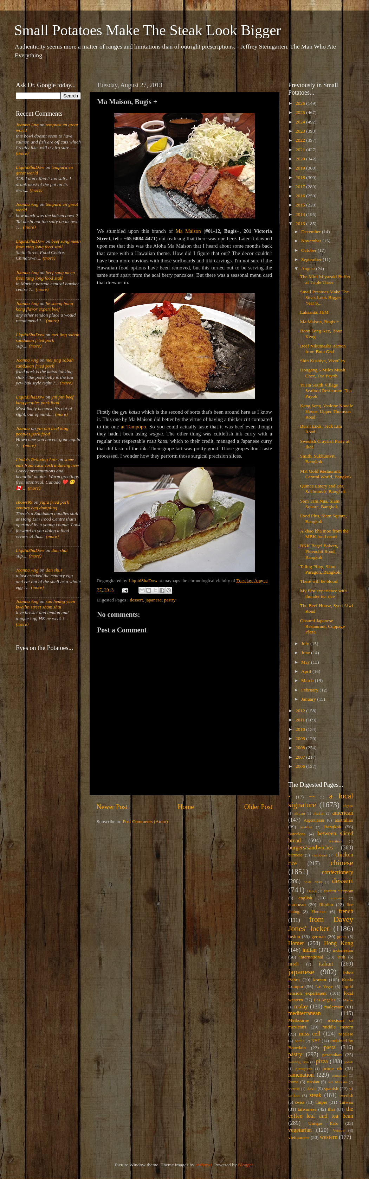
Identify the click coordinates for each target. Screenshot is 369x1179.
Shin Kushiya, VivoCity (322, 360)
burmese (295, 855)
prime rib (332, 1068)
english (305, 897)
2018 (301, 177)
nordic (299, 1041)
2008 (301, 747)
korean (319, 979)
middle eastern (338, 1027)
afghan (348, 806)
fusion (294, 936)
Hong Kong (338, 943)
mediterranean (304, 1013)
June (306, 652)
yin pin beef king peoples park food (44, 399)
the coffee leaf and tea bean (320, 1112)
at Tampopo (133, 426)
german (318, 936)
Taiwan (346, 1102)
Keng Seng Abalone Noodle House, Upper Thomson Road (326, 411)
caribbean (319, 855)
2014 (301, 214)
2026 (301, 103)
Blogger (245, 1164)
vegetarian (300, 1130)
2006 (301, 766)
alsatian (318, 813)
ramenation (301, 1075)
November (311, 240)
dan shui (59, 550)
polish (348, 1062)
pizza (322, 1061)
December (311, 231)
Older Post (258, 806)
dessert (136, 600)
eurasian (337, 898)
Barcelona (296, 833)
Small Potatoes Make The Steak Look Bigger (147, 30)
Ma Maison (188, 231)
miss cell (309, 1034)
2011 (301, 719)
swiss (299, 1102)
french (346, 911)
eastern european (338, 890)
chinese (341, 863)
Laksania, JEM (314, 312)
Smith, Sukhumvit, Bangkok (318, 458)
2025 (301, 112)
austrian (306, 827)
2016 (301, 195)
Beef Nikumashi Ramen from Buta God (323, 348)
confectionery (337, 872)
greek (342, 936)
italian (326, 964)
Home (186, 806)
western (328, 1137)
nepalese (345, 1034)
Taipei (322, 1102)
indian (309, 950)
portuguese (304, 1068)
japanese (153, 600)
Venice (338, 1130)
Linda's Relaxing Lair (36, 459)
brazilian (335, 841)
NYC (316, 1040)
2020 (301, 158)
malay (301, 1006)
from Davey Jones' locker (320, 924)
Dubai (311, 891)
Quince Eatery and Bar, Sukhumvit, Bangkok (323, 488)
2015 (301, 205)
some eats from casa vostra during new (47, 462)
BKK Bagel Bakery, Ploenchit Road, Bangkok (319, 551)
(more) (22, 153)
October (309, 250)
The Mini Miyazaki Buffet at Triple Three (325, 279)
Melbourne (298, 1020)
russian (313, 1081)
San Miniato (337, 1082)
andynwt (203, 1164)
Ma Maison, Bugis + (319, 321)
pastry (170, 600)
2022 (301, 140)
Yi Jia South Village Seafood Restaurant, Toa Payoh (326, 390)
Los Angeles (324, 1000)
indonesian (343, 950)
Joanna (23, 428)
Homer (296, 943)
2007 (301, 757)
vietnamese (299, 1137)
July (305, 643)
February (310, 690)
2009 (301, 738)
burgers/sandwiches (310, 848)
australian (344, 820)
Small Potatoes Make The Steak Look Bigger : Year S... (324, 297)
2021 (301, 149)
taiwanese (307, 1109)
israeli (293, 964)
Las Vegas (324, 986)
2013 (301, 223)
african (299, 813)
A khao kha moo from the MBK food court (324, 533)
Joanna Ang (27, 124)
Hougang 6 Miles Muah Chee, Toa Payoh (322, 372)
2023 (301, 131)
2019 (301, 168)
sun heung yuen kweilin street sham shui (45, 604)
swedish (346, 1095)
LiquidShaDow (30, 167)
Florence (318, 911)
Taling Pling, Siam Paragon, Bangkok (320, 569)
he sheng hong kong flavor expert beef (44, 306)
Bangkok (332, 826)
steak (315, 1095)
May (306, 662)
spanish (331, 1088)
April (306, 671)
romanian (339, 1075)
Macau (348, 1000)
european (296, 904)
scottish (294, 1088)
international (311, 957)
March (308, 680)
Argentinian (314, 820)
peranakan (332, 1054)
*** (312, 797)
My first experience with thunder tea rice (323, 593)
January (309, 699)
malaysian (334, 1006)
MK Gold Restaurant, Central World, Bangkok (326, 474)
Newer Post (112, 806)
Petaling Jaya (298, 1062)
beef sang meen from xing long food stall (48, 243)
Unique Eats (323, 1123)
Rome (293, 1081)
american (342, 813)
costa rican (313, 882)
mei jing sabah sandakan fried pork (47, 337)
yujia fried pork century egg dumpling (42, 504)
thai (331, 1109)
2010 (301, 729)
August (308, 268)
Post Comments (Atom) (145, 821)
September (312, 259)
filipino (326, 904)
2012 (301, 710)
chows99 (24, 502)
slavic (311, 1088)
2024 (301, 122)
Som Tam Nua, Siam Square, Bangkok (319, 503)
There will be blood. (319, 581)
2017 (301, 186)
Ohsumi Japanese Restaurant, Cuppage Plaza (322, 626)
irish (341, 957)
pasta (330, 1047)
